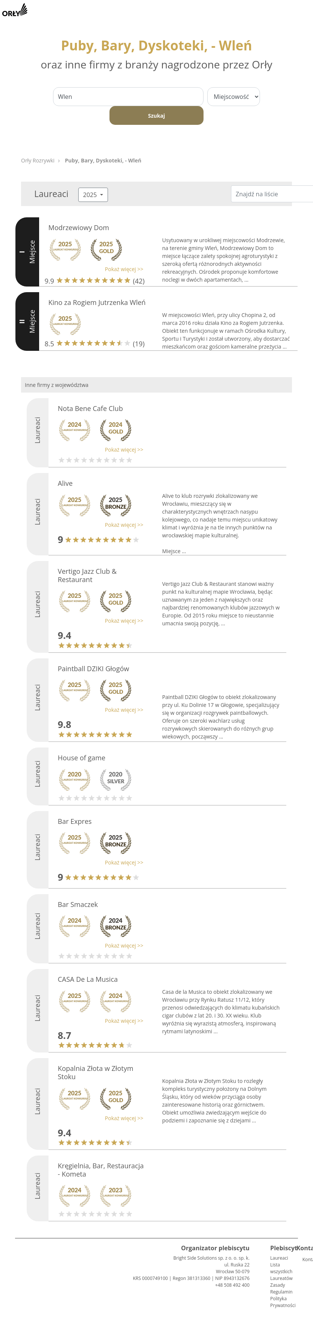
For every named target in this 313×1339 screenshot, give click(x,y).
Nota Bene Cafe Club (90, 408)
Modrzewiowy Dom (79, 227)
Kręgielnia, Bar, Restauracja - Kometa (101, 1169)
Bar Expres (75, 821)
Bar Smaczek (78, 904)
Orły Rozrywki (38, 160)
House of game (82, 757)
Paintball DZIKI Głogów (93, 668)
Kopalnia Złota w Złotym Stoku (96, 1072)
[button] (94, 269)
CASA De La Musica (88, 979)
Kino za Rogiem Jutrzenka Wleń (97, 302)
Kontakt (305, 1259)
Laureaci (279, 1258)
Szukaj (156, 115)
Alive (65, 483)
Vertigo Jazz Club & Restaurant (87, 575)
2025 (91, 195)
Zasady (277, 1285)
